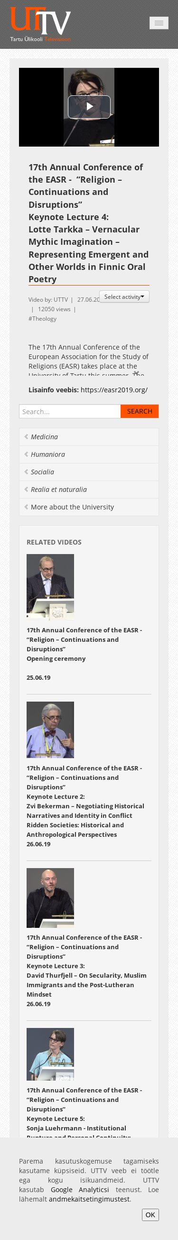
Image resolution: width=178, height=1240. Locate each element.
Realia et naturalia (55, 489)
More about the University (68, 506)
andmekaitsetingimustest (89, 1198)
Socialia (38, 471)
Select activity (124, 296)
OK (150, 1215)
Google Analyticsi (80, 1189)
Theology (44, 319)
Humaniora (44, 454)
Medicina (40, 436)
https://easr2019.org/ (114, 389)
